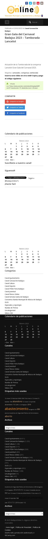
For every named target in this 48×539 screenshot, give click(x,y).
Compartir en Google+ (17, 101)
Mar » (12, 160)
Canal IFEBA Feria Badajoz (14, 289)
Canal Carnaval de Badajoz (14, 281)
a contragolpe (23, 404)
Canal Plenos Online (12, 294)
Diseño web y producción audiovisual (18, 533)
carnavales (16, 73)
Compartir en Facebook (17, 113)
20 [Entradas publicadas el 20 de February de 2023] (6, 154)
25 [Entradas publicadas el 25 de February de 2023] (33, 154)
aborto (8, 416)
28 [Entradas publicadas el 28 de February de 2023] (11, 157)
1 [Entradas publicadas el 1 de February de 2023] (16, 146)
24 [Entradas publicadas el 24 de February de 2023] (27, 154)
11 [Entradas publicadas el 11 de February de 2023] (33, 149)
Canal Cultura (9, 283)
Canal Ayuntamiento (12, 278)
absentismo (9, 405)
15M (11, 402)
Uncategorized (10, 310)
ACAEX (19, 398)
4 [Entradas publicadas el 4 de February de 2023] (32, 146)
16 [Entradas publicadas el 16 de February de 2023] (22, 152)
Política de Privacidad (23, 527)
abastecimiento (16, 408)
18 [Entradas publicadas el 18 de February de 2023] (33, 152)
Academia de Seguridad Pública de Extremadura (24, 413)
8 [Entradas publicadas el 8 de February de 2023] (16, 149)
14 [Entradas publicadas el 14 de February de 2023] (11, 152)
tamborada (34, 73)
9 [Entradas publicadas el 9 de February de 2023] (21, 149)
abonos (7, 413)
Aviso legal (10, 527)
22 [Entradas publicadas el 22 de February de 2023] (17, 154)
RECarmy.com (10, 535)
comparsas (25, 73)
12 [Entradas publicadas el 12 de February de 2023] (38, 149)
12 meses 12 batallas (29, 490)
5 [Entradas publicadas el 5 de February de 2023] (38, 146)
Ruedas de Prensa (11, 308)
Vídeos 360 (9, 313)
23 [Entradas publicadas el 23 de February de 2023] (22, 154)
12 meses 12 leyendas (29, 402)
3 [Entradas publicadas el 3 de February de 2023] (27, 146)
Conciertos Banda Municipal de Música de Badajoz (23, 299)
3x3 (36, 409)
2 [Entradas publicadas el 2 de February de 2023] (21, 146)
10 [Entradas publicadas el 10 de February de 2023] (27, 149)
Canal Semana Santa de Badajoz (17, 297)
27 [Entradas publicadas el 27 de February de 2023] (6, 157)
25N (23, 398)
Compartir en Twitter (16, 107)
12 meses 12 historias (11, 398)
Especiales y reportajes (13, 305)
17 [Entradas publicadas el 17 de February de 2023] (27, 152)
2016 (29, 404)
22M (17, 404)
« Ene (7, 160)
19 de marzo (28, 398)
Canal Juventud (10, 291)
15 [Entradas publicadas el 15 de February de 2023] (17, 152)
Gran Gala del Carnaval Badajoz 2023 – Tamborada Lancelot (22, 37)
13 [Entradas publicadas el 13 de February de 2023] (6, 152)
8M (38, 409)
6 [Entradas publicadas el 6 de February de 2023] (5, 149)
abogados (31, 409)
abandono (17, 401)
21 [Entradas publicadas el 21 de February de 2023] (11, 154)
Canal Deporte (10, 286)
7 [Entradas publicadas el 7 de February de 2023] (10, 149)
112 (14, 405)
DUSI (7, 302)
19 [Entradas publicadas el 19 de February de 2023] (38, 152)
